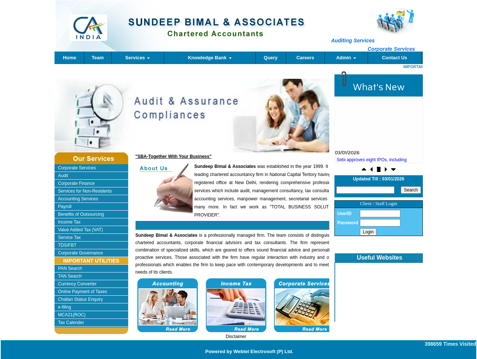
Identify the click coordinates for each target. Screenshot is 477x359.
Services (137, 57)
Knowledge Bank (209, 57)
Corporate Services (77, 167)
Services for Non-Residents (85, 191)
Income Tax (69, 222)
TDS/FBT (67, 245)
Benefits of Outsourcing (81, 214)
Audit (63, 175)
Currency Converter (77, 283)
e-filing (64, 307)
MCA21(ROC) (72, 314)
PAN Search (70, 268)
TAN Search (70, 276)
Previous (79, 122)
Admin (346, 57)
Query (271, 57)
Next (302, 122)
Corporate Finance (76, 183)
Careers (305, 57)
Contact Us (394, 57)
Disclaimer (236, 336)
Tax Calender (71, 322)
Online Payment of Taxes (82, 291)
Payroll (65, 206)
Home (69, 57)
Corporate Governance (80, 253)
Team (98, 57)
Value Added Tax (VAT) (80, 229)
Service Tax (69, 237)
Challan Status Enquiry (80, 299)
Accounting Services (78, 198)
